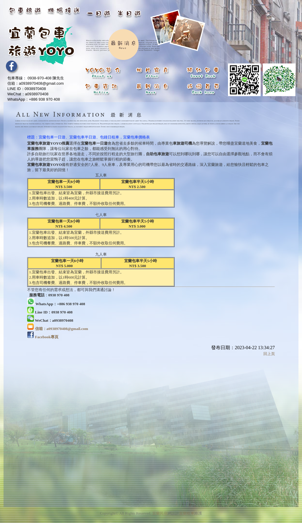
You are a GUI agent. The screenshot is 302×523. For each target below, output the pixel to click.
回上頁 (269, 354)
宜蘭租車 (186, 511)
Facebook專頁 (46, 337)
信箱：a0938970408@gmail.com (61, 328)
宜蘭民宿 (160, 511)
